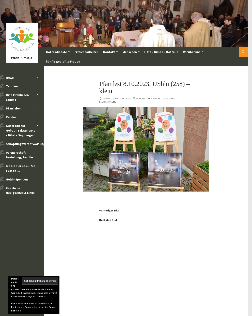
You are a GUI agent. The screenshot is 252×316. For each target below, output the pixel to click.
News (10, 77)
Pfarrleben (13, 108)
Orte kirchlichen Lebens (17, 97)
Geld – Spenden (17, 179)
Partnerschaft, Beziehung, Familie (19, 155)
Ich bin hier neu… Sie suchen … (20, 168)
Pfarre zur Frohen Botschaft (22, 52)
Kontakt (109, 52)
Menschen (129, 52)
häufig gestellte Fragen (63, 61)
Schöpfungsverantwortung (25, 144)
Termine (12, 86)
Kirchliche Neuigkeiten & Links (20, 190)
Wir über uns (191, 52)
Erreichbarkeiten (86, 52)
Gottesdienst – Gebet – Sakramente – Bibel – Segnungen (20, 130)
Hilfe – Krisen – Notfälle (161, 52)
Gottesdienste (56, 52)
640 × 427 (140, 98)
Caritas (11, 117)
